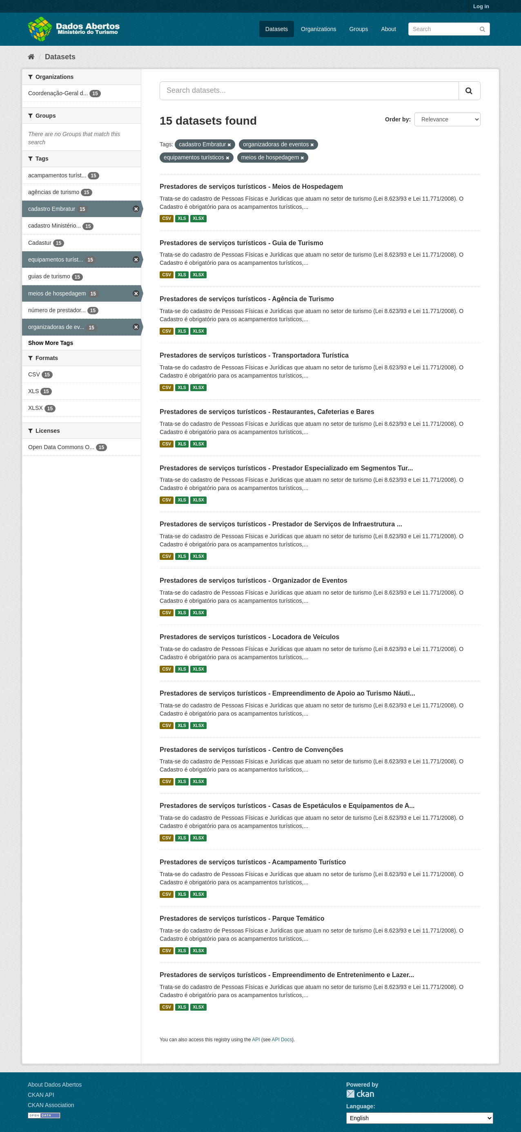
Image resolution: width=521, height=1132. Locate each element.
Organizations (318, 29)
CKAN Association (51, 1105)
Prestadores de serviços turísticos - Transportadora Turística (254, 355)
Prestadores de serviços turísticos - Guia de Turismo (241, 242)
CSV (166, 218)
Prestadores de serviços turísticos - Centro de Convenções (251, 749)
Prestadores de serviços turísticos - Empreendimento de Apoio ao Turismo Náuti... (287, 693)
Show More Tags (50, 343)
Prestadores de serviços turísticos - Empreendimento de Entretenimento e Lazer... (287, 974)
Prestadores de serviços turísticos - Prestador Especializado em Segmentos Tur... (286, 468)
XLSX (198, 218)
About (388, 29)
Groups (358, 29)
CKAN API (41, 1095)
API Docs (282, 1040)
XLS (182, 218)
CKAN (360, 1093)
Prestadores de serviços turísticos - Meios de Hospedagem (251, 186)
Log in (481, 6)
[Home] (31, 57)
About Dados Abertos (55, 1084)
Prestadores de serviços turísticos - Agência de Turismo (247, 298)
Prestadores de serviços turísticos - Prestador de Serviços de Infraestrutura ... (281, 524)
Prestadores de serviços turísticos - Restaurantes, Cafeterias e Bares (267, 411)
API (256, 1040)
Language (359, 1106)
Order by (397, 119)
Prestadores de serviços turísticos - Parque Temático (242, 918)
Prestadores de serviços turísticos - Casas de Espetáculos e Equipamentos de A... (287, 805)
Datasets (276, 29)
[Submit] (482, 28)
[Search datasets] (449, 29)
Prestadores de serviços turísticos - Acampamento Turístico (253, 862)
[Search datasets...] (309, 90)
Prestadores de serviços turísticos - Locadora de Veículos (249, 636)
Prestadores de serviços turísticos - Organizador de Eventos (253, 580)
